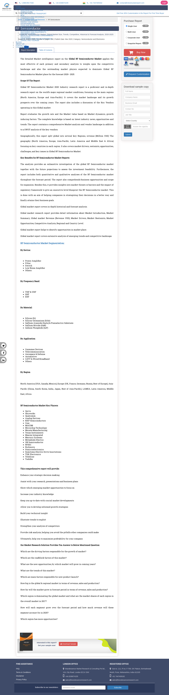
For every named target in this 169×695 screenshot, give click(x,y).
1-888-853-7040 (26, 3)
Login (164, 3)
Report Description (28, 50)
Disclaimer (20, 676)
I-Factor (22, 47)
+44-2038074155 (60, 3)
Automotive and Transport (33, 14)
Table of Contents (45, 50)
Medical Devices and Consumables (37, 35)
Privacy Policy (21, 679)
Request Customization (137, 74)
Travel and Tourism (30, 40)
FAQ (17, 669)
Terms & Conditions (23, 672)
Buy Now (137, 52)
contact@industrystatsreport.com (130, 2)
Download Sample (68, 644)
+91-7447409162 (94, 3)
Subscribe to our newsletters (46, 687)
